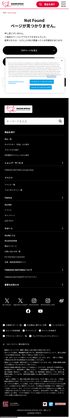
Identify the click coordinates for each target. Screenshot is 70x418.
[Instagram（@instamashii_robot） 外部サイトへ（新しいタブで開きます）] (48, 302)
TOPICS (8, 197)
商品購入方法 (10, 235)
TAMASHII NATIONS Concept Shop (19, 170)
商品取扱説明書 (11, 240)
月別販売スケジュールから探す (17, 155)
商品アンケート (11, 246)
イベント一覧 (10, 184)
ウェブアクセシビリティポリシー (45, 336)
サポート (9, 228)
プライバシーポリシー (16, 336)
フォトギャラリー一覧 (13, 190)
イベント (8, 210)
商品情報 (8, 204)
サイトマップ (31, 330)
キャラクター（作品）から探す (17, 144)
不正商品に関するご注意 (37, 325)
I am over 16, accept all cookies (41, 87)
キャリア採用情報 (13, 330)
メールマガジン (58, 325)
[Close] (62, 60)
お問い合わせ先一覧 (13, 251)
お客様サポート (13, 325)
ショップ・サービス (14, 162)
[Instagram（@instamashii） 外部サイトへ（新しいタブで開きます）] (34, 302)
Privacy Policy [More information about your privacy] (51, 76)
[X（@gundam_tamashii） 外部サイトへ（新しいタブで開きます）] (20, 302)
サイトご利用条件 (49, 330)
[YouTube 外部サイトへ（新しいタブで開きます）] (40, 311)
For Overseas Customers (15, 256)
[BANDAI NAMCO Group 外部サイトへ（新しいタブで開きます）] (60, 404)
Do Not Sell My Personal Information (9, 417)
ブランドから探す (12, 149)
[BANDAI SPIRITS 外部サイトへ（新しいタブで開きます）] (51, 404)
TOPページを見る (29, 50)
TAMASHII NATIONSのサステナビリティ (21, 277)
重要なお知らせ (12, 284)
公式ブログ (9, 220)
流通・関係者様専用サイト (15, 262)
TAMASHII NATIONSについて (18, 269)
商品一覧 (8, 139)
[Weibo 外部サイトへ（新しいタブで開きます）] (61, 300)
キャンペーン (10, 215)
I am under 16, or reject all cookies (42, 81)
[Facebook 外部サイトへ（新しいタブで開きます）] (28, 311)
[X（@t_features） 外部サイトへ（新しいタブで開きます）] (6, 302)
